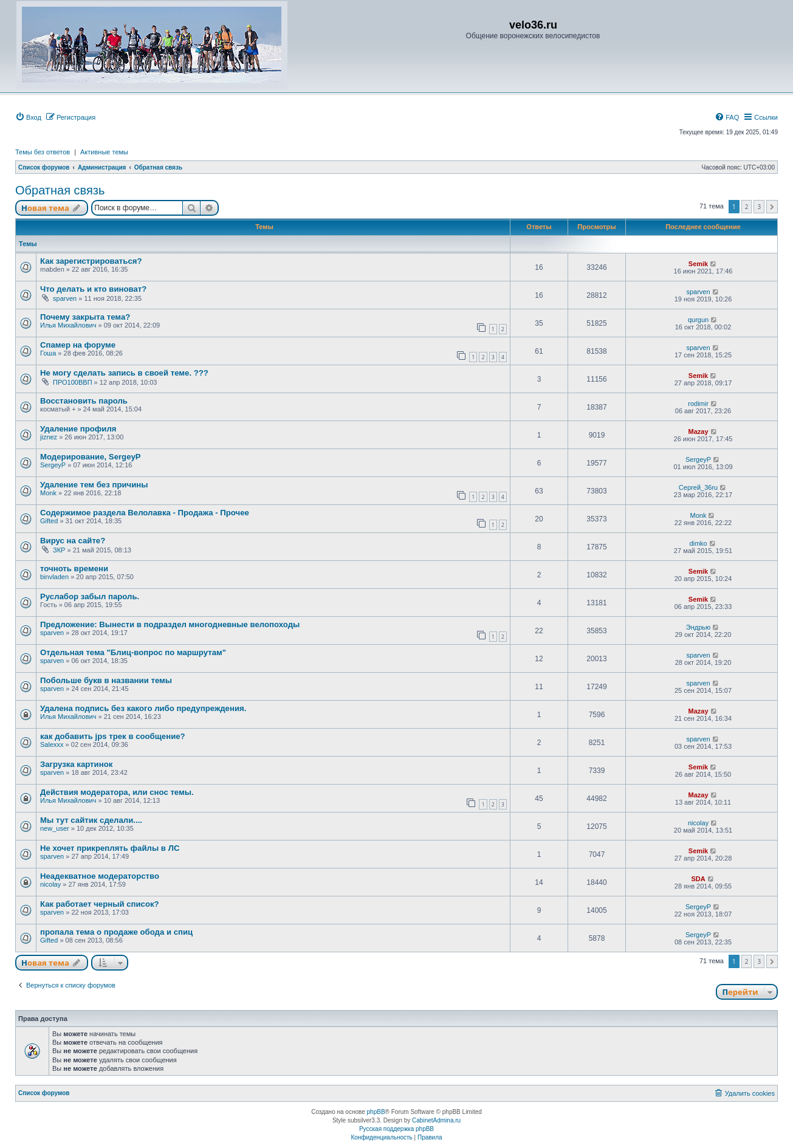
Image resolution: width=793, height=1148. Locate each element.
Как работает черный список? (99, 904)
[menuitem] (28, 117)
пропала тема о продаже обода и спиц (116, 932)
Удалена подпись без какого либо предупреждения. (143, 708)
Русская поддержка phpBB (396, 1129)
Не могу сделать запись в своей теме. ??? (124, 372)
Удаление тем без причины (94, 484)
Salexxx (52, 744)
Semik (698, 263)
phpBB (376, 1111)
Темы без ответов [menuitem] (42, 152)
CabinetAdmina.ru (436, 1120)
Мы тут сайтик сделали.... (91, 820)
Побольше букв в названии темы (106, 680)
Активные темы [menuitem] (104, 152)
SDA (698, 878)
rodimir (698, 403)
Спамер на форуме (77, 344)
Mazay (698, 431)
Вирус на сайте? (72, 540)
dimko (698, 543)
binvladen (54, 576)
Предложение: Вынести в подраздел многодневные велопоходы (170, 624)
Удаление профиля (78, 428)
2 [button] (747, 206)
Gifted (49, 520)
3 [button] (759, 206)
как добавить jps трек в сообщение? (112, 736)
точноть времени (74, 568)
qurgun (698, 319)
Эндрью (698, 627)
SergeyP (53, 465)
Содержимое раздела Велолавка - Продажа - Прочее (144, 512)
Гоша (48, 353)
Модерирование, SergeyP (90, 456)
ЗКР (59, 550)
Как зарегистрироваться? (91, 261)
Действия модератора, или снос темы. (117, 792)
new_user (54, 828)
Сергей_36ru (698, 487)
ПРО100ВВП (72, 382)
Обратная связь (60, 190)
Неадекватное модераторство (99, 876)
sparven (65, 298)
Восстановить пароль (84, 400)
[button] (772, 206)
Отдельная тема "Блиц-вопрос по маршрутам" (133, 652)
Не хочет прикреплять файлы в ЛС (109, 848)
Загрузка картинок (76, 764)
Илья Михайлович (68, 325)
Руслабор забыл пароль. (89, 596)
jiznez (48, 437)
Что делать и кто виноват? (93, 289)
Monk (48, 493)
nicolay (698, 823)
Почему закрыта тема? (85, 316)
